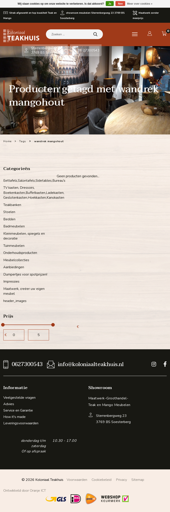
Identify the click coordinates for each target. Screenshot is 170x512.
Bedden (9, 219)
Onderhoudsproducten (20, 253)
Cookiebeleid (101, 479)
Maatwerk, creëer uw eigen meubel (24, 291)
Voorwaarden (77, 479)
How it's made (14, 416)
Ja (109, 3)
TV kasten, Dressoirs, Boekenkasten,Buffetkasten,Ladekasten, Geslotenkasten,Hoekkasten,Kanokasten (28, 192)
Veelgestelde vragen (19, 397)
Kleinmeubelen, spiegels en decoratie (24, 236)
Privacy (121, 479)
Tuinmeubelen (14, 246)
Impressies (11, 281)
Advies (8, 404)
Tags (22, 141)
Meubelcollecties (16, 260)
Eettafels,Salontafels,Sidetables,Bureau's (28, 180)
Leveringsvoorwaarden (20, 423)
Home (7, 141)
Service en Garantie (18, 410)
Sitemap (137, 479)
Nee (120, 3)
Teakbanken (12, 205)
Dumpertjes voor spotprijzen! (25, 274)
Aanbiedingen (13, 267)
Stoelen (9, 212)
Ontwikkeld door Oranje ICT (24, 490)
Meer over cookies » (140, 3)
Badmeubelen (14, 226)
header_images (14, 301)
